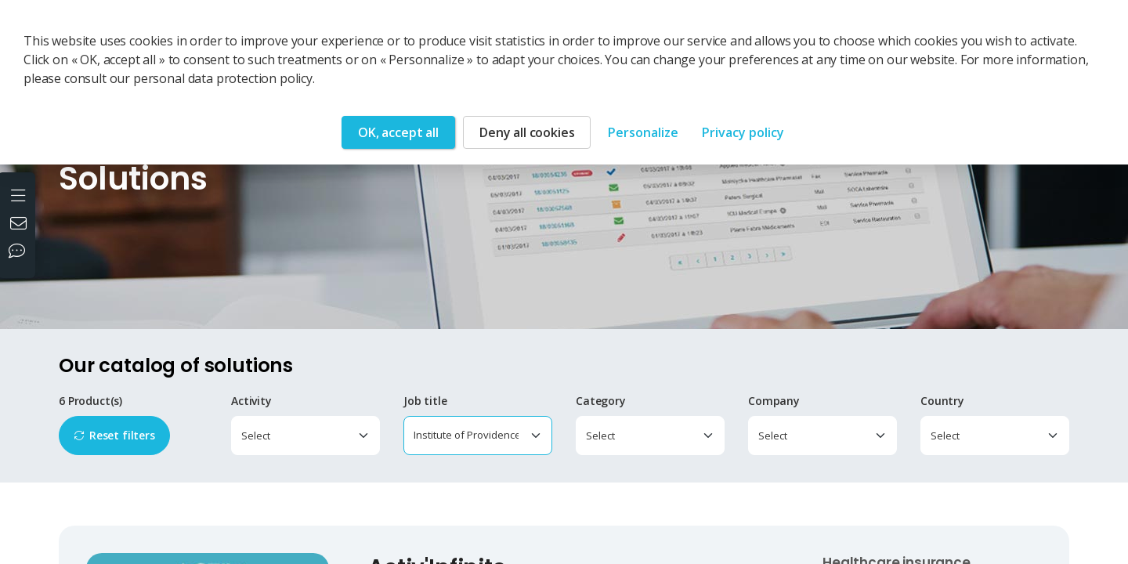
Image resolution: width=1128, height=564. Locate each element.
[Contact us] (20, 224)
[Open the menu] (20, 194)
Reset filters (122, 435)
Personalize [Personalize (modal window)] (643, 132)
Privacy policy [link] (743, 132)
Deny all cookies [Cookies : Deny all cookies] (526, 132)
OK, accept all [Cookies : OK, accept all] (398, 132)
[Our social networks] (20, 252)
